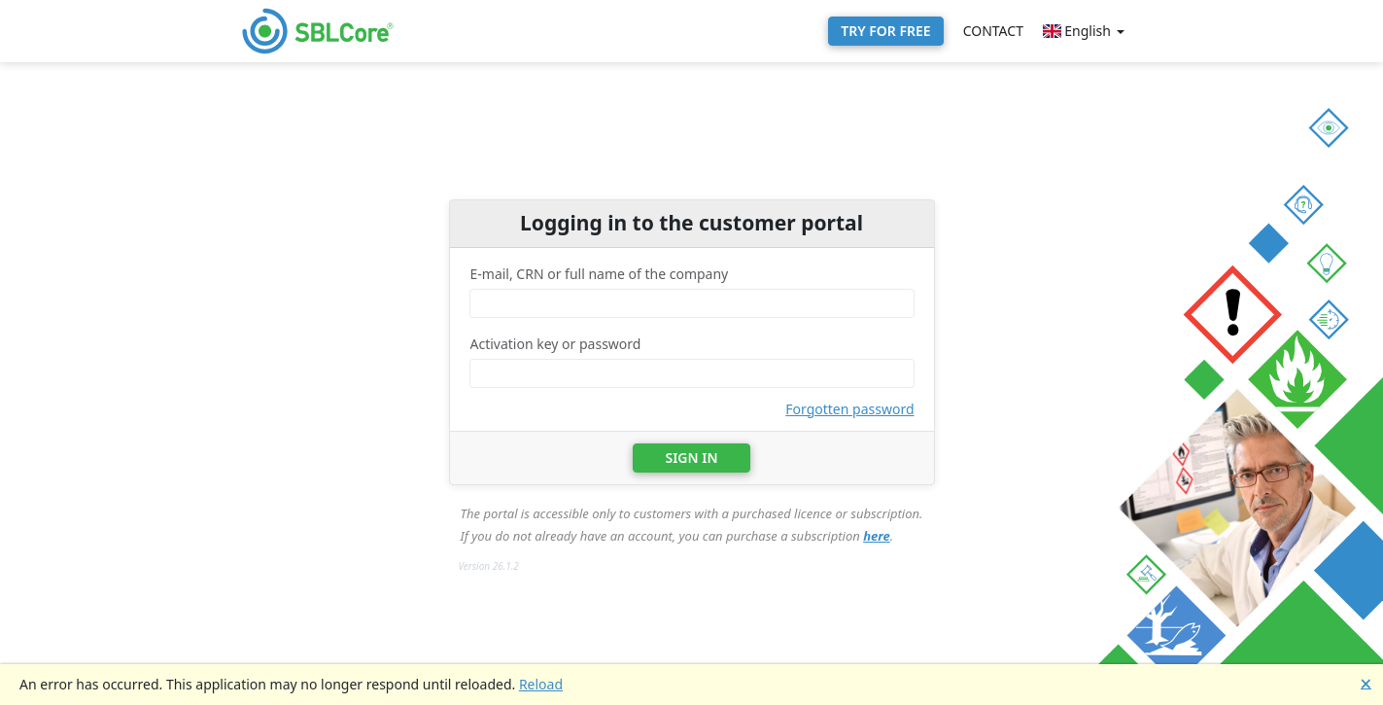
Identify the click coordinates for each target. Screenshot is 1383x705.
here (876, 536)
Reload (541, 684)
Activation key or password (555, 344)
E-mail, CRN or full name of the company (599, 273)
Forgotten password (849, 409)
